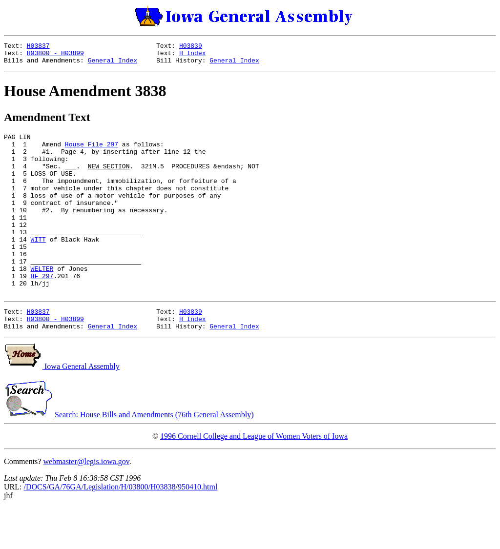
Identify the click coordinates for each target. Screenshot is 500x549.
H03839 (190, 46)
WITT (38, 265)
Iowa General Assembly (62, 407)
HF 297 (42, 309)
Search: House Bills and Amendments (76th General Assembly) (128, 455)
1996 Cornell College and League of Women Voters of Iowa (254, 477)
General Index (112, 64)
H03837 (38, 46)
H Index (192, 55)
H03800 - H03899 (55, 55)
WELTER (42, 300)
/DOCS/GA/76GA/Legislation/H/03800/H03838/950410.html (120, 528)
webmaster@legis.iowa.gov (86, 502)
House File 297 (91, 151)
